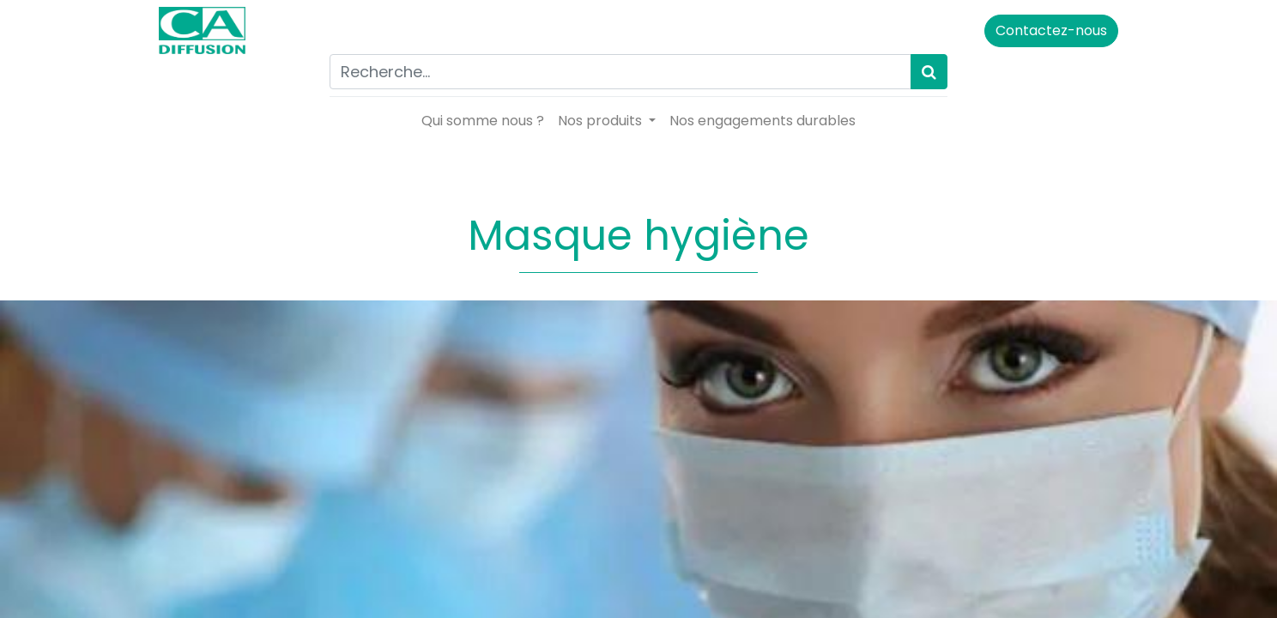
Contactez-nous (1048, 30)
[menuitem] (483, 121)
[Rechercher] (929, 71)
